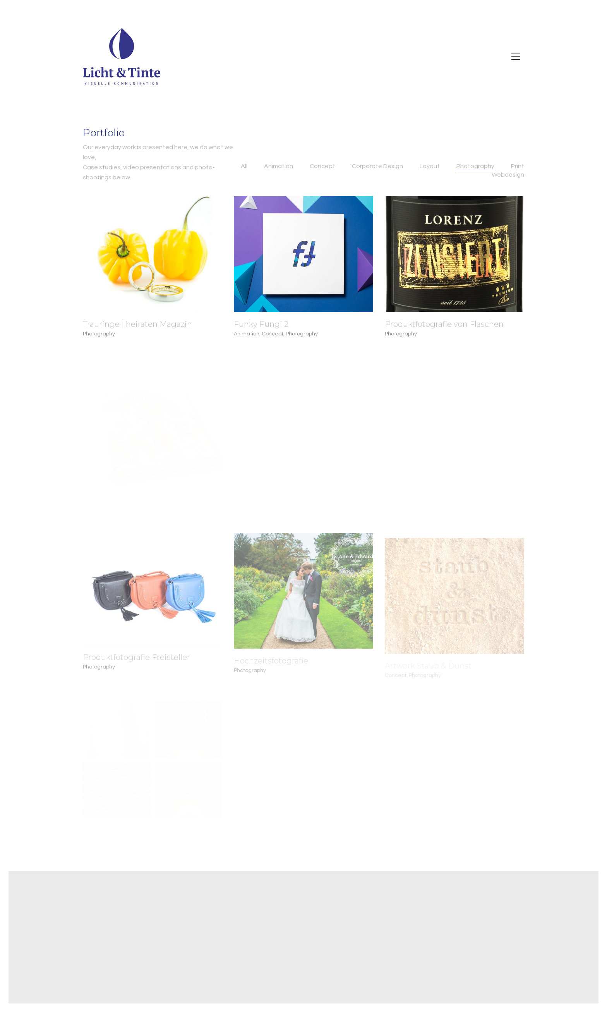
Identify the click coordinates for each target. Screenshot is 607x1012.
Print (517, 166)
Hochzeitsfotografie (271, 667)
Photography (475, 166)
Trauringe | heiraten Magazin (137, 324)
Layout (430, 166)
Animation (278, 166)
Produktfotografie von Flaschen (444, 324)
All (244, 166)
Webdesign (508, 175)
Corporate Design (377, 166)
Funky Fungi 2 (261, 324)
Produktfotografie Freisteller (136, 662)
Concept (322, 166)
